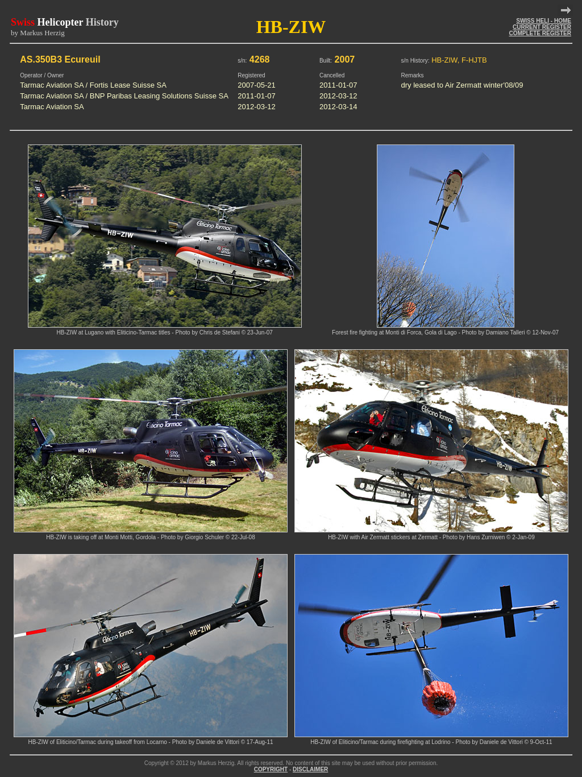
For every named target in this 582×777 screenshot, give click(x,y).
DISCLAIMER (310, 769)
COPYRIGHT (271, 769)
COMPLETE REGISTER (540, 33)
